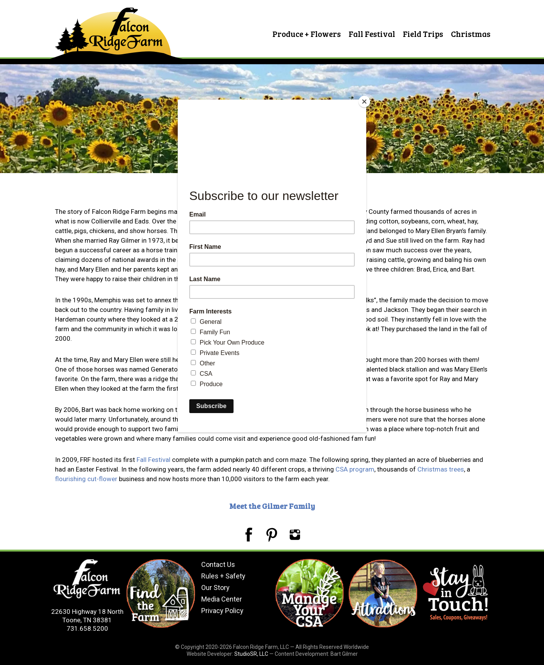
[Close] (364, 101)
